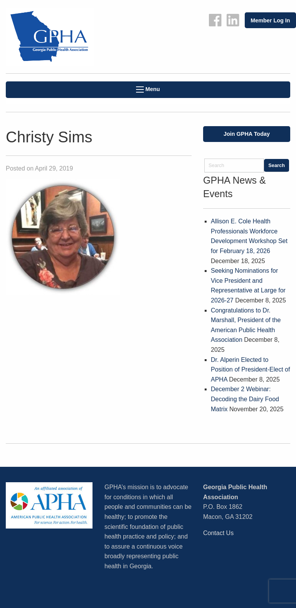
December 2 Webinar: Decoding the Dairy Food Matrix (245, 399)
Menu (148, 89)
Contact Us (218, 533)
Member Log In (270, 20)
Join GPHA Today (247, 134)
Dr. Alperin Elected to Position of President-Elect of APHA (250, 369)
